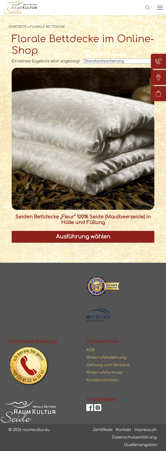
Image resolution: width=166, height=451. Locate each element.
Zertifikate (103, 430)
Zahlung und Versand (107, 365)
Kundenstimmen (102, 380)
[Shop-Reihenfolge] (118, 61)
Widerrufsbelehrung (106, 357)
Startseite (17, 26)
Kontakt (123, 430)
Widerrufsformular (104, 372)
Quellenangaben (141, 445)
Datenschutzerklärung (134, 437)
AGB (90, 350)
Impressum (145, 430)
